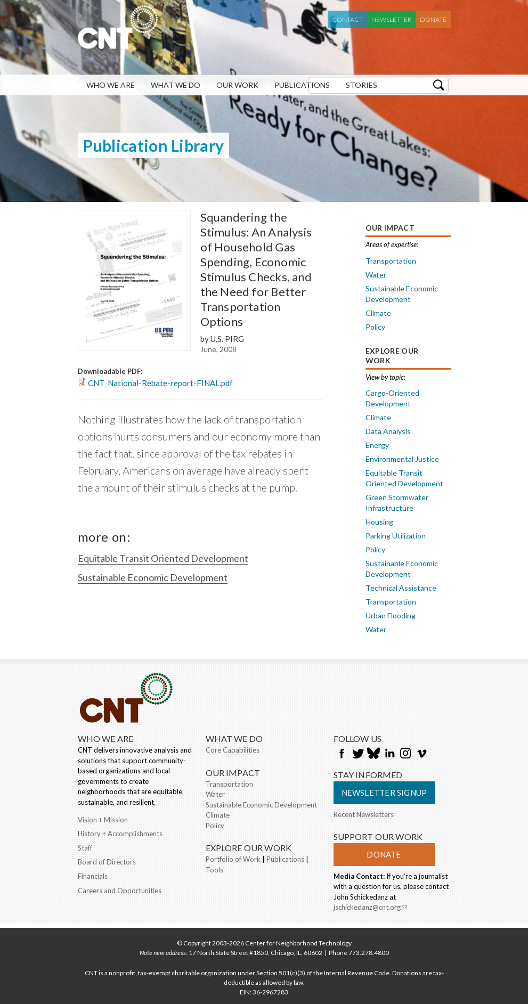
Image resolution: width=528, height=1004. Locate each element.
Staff (85, 848)
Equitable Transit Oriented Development (163, 558)
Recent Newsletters (364, 814)
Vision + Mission (103, 819)
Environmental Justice (402, 458)
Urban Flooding (390, 615)
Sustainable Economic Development (153, 577)
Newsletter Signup (384, 792)
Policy (375, 326)
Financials (93, 876)
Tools (214, 870)
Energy (377, 445)
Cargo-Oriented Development (392, 398)
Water (375, 274)
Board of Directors (107, 862)
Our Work (237, 84)
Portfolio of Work (233, 859)
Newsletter (391, 19)
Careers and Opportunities (119, 890)
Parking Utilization (395, 535)
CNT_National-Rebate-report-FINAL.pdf (160, 383)
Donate (433, 19)
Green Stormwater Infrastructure (396, 502)
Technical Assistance (400, 587)
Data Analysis (388, 431)
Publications (302, 84)
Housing (379, 521)
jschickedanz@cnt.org (370, 908)
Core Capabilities (232, 750)
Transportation (390, 260)
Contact (347, 19)
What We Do (175, 84)
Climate (378, 312)
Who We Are (110, 84)
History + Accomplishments (120, 833)
